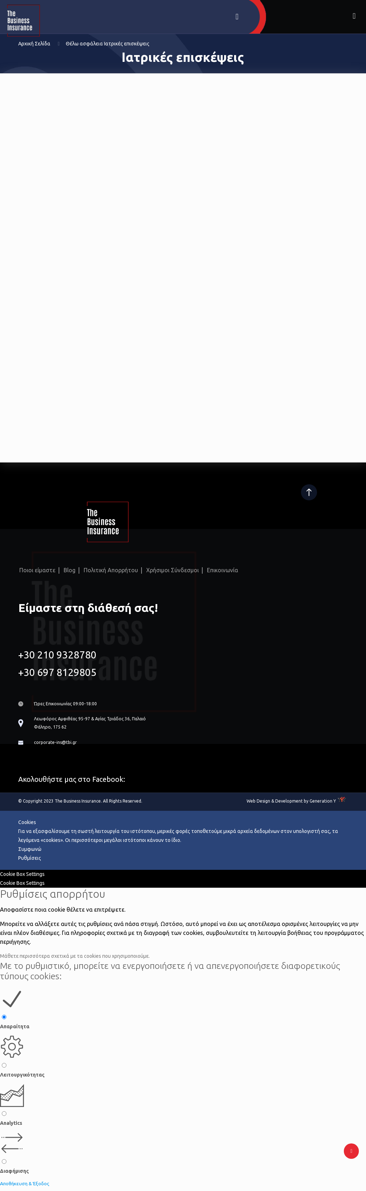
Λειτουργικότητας (22, 1077)
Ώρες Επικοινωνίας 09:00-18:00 (69, 703)
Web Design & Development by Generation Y (291, 803)
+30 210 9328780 (57, 654)
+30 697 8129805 (57, 671)
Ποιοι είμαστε (37, 569)
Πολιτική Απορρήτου (111, 569)
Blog (69, 569)
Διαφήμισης (14, 1174)
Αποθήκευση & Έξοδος (25, 1186)
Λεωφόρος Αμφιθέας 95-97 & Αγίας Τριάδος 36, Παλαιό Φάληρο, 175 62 (97, 724)
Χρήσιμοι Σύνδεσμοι (172, 569)
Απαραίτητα (14, 1029)
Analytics (11, 1125)
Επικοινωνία (222, 569)
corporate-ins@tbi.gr (57, 745)
